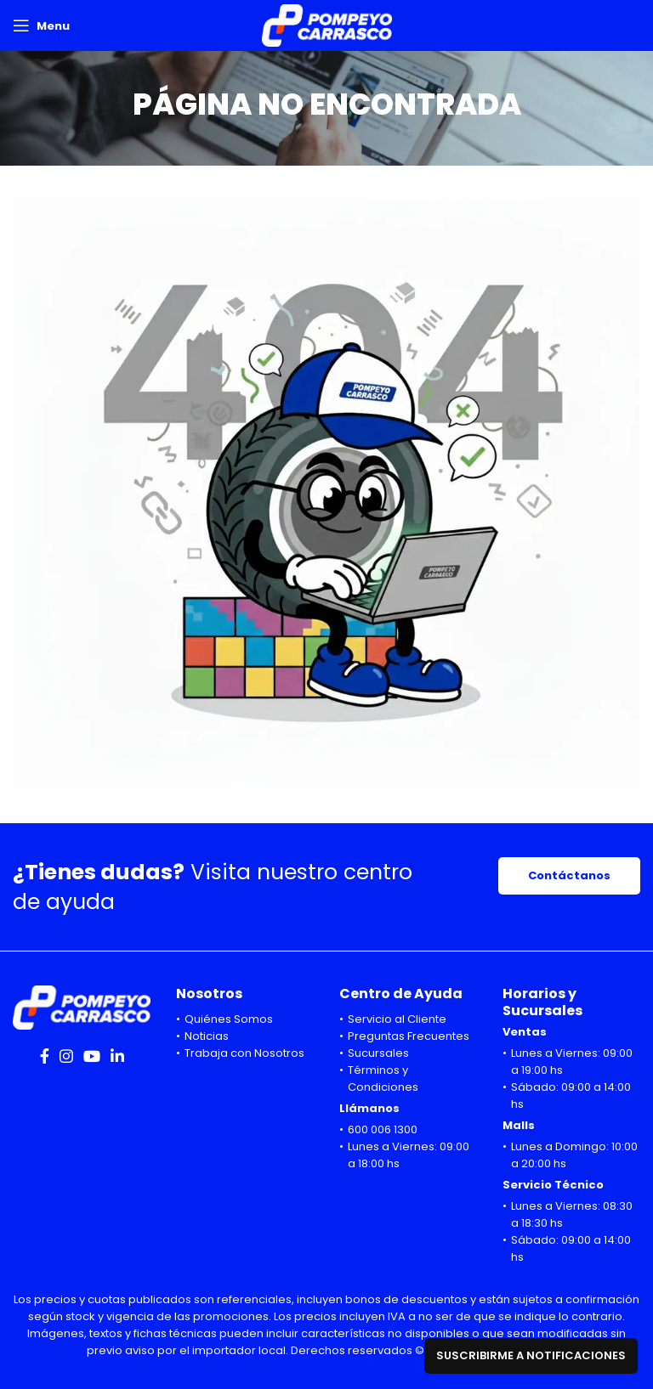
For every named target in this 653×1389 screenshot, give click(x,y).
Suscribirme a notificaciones (531, 1355)
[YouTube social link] (91, 1056)
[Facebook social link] (44, 1056)
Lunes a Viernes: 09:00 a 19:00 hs (572, 1061)
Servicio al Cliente (397, 1019)
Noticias (207, 1036)
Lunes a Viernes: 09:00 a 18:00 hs (408, 1155)
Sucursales (378, 1053)
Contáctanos (569, 875)
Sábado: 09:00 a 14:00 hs (571, 1095)
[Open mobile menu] (41, 25)
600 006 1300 (382, 1129)
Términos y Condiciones (383, 1078)
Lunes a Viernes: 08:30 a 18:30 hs (572, 1214)
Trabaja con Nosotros (244, 1053)
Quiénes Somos (229, 1019)
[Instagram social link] (66, 1056)
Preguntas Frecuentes (408, 1036)
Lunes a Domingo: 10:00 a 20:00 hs (574, 1155)
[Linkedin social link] (117, 1056)
